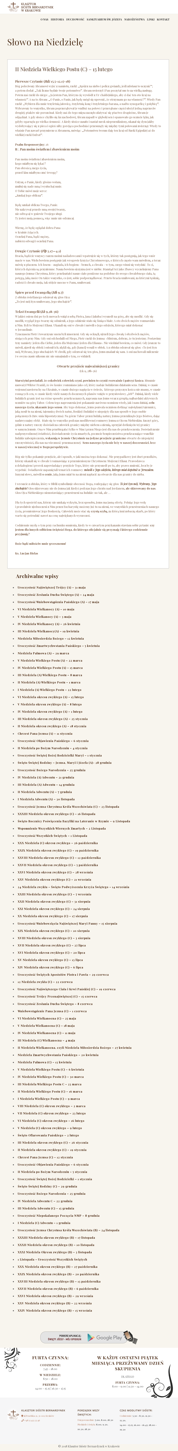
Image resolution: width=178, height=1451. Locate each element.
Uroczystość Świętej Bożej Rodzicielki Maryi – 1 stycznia (60, 758)
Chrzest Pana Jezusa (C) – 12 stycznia (45, 1159)
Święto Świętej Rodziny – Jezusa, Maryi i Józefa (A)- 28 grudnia (65, 765)
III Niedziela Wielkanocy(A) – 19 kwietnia (48, 633)
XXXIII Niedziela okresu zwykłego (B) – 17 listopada (56, 1240)
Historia (45, 21)
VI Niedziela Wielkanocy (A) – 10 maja (46, 611)
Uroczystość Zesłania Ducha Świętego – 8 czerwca (55, 1006)
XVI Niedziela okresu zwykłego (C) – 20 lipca (51, 955)
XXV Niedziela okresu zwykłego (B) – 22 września (55, 1305)
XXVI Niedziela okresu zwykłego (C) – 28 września (55, 874)
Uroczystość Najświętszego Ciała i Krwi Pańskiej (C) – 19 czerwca (67, 991)
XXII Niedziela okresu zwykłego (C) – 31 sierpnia (54, 904)
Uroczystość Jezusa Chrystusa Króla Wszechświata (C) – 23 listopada (68, 809)
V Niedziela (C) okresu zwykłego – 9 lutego (50, 1130)
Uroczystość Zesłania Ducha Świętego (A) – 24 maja (56, 597)
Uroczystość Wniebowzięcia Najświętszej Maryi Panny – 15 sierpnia (67, 926)
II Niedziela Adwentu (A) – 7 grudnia (45, 794)
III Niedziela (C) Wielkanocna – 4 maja (46, 1042)
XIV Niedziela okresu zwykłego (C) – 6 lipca (50, 969)
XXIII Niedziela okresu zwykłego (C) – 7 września (54, 896)
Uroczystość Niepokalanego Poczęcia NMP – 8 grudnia (59, 1218)
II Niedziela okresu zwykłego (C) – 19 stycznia (52, 1152)
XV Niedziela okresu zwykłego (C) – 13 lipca (50, 962)
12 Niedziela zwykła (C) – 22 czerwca (45, 984)
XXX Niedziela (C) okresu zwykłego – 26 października (58, 845)
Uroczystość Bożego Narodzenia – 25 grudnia (52, 772)
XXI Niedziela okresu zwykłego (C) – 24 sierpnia (54, 911)
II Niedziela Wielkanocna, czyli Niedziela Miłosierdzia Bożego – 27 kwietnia (75, 1050)
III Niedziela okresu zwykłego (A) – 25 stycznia (53, 721)
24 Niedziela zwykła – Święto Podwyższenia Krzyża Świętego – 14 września (73, 889)
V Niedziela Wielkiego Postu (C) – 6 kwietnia (51, 1072)
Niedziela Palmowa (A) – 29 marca (43, 655)
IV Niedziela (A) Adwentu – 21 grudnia (46, 779)
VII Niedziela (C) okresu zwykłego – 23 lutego (52, 1116)
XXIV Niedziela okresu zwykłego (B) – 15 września (55, 1313)
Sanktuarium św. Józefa (95, 21)
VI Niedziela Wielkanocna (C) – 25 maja (47, 1020)
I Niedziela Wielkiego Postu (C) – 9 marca (49, 1101)
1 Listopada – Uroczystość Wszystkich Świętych (52, 1261)
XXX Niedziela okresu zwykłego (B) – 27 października (58, 1269)
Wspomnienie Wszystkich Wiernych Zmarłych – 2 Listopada (62, 831)
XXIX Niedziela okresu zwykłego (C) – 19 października (58, 852)
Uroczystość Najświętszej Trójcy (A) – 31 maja (52, 589)
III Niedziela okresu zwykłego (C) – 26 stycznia (53, 1145)
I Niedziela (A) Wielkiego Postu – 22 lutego (50, 692)
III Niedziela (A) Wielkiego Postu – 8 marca (50, 677)
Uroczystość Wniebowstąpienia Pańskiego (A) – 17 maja (58, 604)
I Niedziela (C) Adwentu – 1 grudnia (44, 1225)
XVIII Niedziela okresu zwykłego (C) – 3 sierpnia (54, 940)
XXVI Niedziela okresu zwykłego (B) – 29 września (55, 1298)
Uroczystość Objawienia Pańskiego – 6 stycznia (53, 743)
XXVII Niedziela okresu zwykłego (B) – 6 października (58, 1291)
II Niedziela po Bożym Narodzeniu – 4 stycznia (53, 750)
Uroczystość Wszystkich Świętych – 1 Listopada (52, 838)
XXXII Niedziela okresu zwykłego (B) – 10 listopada (56, 1247)
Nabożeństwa (129, 21)
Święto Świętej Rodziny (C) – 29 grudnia (47, 1189)
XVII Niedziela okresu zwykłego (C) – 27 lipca (52, 947)
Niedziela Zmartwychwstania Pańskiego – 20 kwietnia (58, 1057)
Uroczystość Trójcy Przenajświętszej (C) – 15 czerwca (57, 999)
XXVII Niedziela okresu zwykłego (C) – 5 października (58, 867)
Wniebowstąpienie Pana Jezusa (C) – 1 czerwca (52, 1013)
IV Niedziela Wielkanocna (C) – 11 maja (46, 1035)
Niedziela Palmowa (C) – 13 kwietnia (45, 1064)
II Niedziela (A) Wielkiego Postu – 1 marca (49, 685)
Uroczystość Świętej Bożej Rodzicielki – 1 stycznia (55, 1181)
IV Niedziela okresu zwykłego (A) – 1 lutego (50, 714)
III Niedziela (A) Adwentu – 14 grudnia (46, 787)
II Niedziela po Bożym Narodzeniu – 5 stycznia (52, 1174)
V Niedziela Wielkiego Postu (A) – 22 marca (50, 663)
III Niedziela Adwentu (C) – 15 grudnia (46, 1210)
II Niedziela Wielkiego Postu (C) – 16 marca (50, 1094)
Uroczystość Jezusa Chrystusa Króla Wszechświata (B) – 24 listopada (68, 1232)
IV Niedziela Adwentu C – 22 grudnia (45, 1203)
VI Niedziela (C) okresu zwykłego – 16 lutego (51, 1123)
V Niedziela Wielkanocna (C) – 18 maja (46, 1028)
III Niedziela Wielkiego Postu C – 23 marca (50, 1086)
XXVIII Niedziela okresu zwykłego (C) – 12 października (59, 860)
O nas (29, 21)
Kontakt (162, 21)
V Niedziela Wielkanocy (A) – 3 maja (44, 619)
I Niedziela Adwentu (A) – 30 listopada (46, 801)
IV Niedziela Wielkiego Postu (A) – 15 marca (50, 670)
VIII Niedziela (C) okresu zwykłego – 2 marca (52, 1108)
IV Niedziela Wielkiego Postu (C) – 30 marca (51, 1079)
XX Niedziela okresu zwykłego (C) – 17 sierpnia (53, 918)
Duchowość (64, 21)
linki (147, 21)
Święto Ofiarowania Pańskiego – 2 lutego (48, 1137)
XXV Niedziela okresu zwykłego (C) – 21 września (54, 882)
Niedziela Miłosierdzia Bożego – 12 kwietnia (51, 641)
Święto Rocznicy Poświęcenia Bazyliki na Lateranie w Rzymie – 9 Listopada (74, 823)
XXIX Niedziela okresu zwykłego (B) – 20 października (58, 1276)
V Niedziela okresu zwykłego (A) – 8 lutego (50, 706)
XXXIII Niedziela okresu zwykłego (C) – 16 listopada (56, 816)
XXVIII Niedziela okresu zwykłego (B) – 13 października (59, 1283)
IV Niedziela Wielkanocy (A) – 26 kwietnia (49, 626)
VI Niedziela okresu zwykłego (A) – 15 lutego (51, 699)
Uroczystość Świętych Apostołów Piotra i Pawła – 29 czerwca (63, 977)
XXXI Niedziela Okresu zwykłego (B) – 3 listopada (55, 1254)
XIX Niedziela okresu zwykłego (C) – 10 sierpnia (54, 933)
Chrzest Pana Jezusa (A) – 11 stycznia (45, 736)
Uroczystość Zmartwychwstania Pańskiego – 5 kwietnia (59, 648)
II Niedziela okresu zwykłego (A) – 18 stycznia (52, 728)
